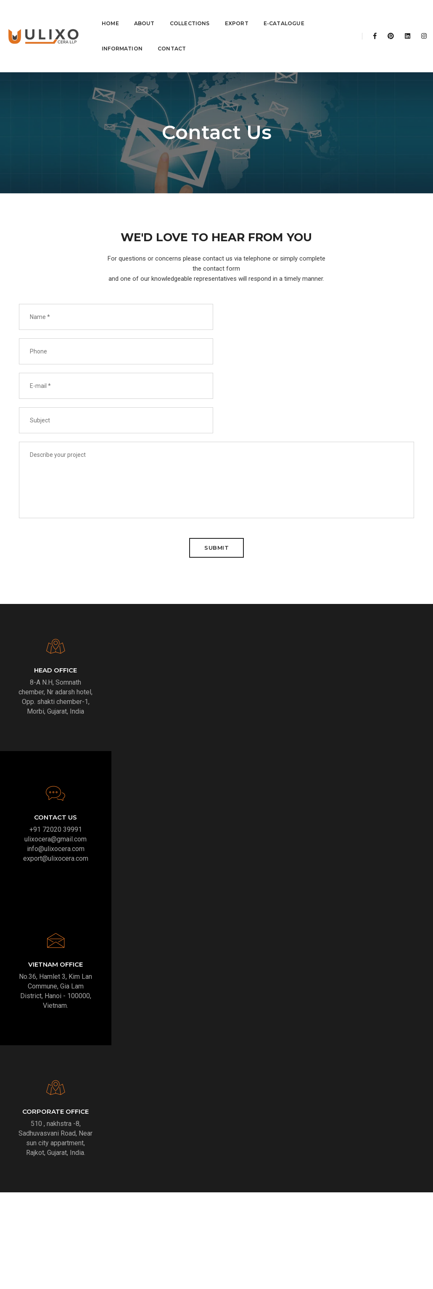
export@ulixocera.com (379, 622)
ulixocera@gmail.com (379, 602)
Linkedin (380, 1184)
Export (236, 12)
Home (110, 12)
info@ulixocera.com (379, 612)
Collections (190, 12)
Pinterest (335, 1184)
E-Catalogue (284, 12)
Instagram (382, 1174)
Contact (172, 37)
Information (122, 37)
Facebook (337, 1174)
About (144, 12)
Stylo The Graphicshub (265, 1276)
